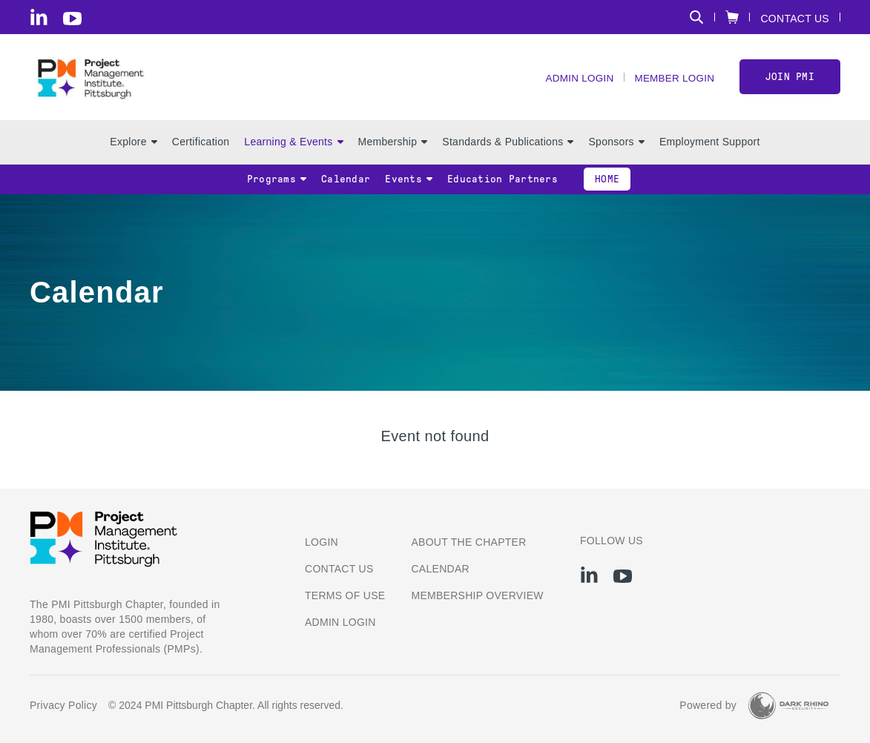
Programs (276, 186)
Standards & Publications (507, 149)
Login (321, 542)
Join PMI (789, 80)
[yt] (72, 18)
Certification (201, 149)
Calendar (345, 186)
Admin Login (574, 81)
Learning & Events (293, 149)
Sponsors (616, 149)
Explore (133, 149)
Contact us (339, 569)
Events (408, 186)
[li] (39, 17)
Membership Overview (477, 595)
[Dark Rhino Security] (788, 705)
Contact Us (794, 18)
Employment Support (709, 149)
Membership (393, 149)
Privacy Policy (63, 705)
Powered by (707, 705)
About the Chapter (468, 542)
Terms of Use (345, 595)
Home (607, 186)
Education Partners (502, 186)
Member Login (672, 81)
